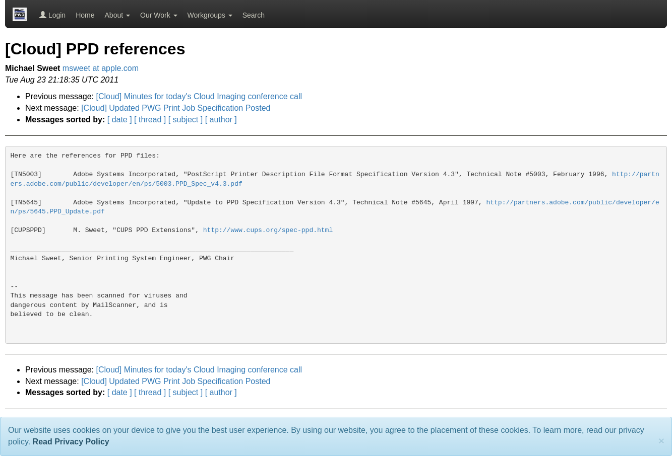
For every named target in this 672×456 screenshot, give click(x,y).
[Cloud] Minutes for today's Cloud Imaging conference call (199, 96)
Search (253, 15)
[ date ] (119, 119)
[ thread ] (150, 119)
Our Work (158, 15)
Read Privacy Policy (71, 441)
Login (52, 15)
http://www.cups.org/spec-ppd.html (268, 230)
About (117, 15)
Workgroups (210, 15)
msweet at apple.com (101, 68)
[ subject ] (185, 119)
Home (85, 15)
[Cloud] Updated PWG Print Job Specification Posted (175, 108)
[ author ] (221, 119)
